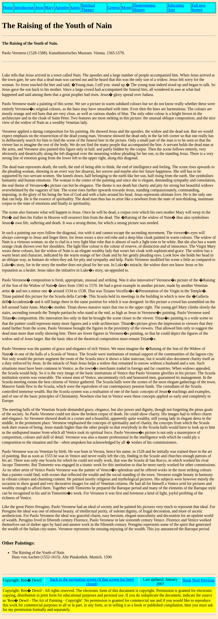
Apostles (62, 7)
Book (187, 580)
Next (196, 580)
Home (8, 7)
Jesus (39, 7)
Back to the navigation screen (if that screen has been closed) (92, 581)
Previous (208, 580)
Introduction (24, 7)
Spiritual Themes (88, 7)
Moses (127, 7)
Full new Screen (198, 7)
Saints (75, 7)
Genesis (114, 7)
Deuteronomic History (144, 7)
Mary (49, 7)
